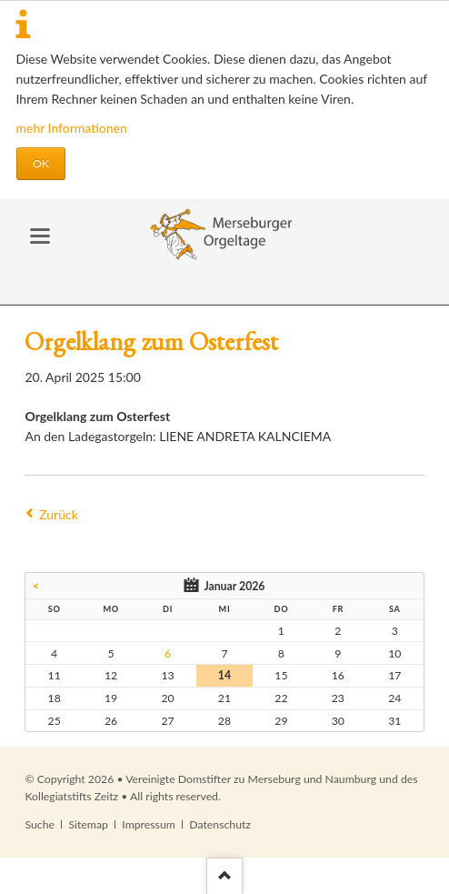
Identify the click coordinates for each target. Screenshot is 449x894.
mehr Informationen (71, 128)
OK (41, 163)
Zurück (58, 514)
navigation (40, 236)
